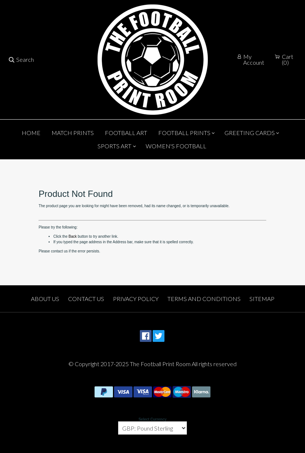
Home (31, 132)
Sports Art (114, 145)
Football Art (126, 132)
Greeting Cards (249, 132)
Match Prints (73, 132)
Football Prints (184, 132)
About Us (45, 298)
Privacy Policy (136, 298)
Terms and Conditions (204, 298)
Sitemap (261, 298)
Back (72, 236)
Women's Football (176, 145)
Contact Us (86, 298)
